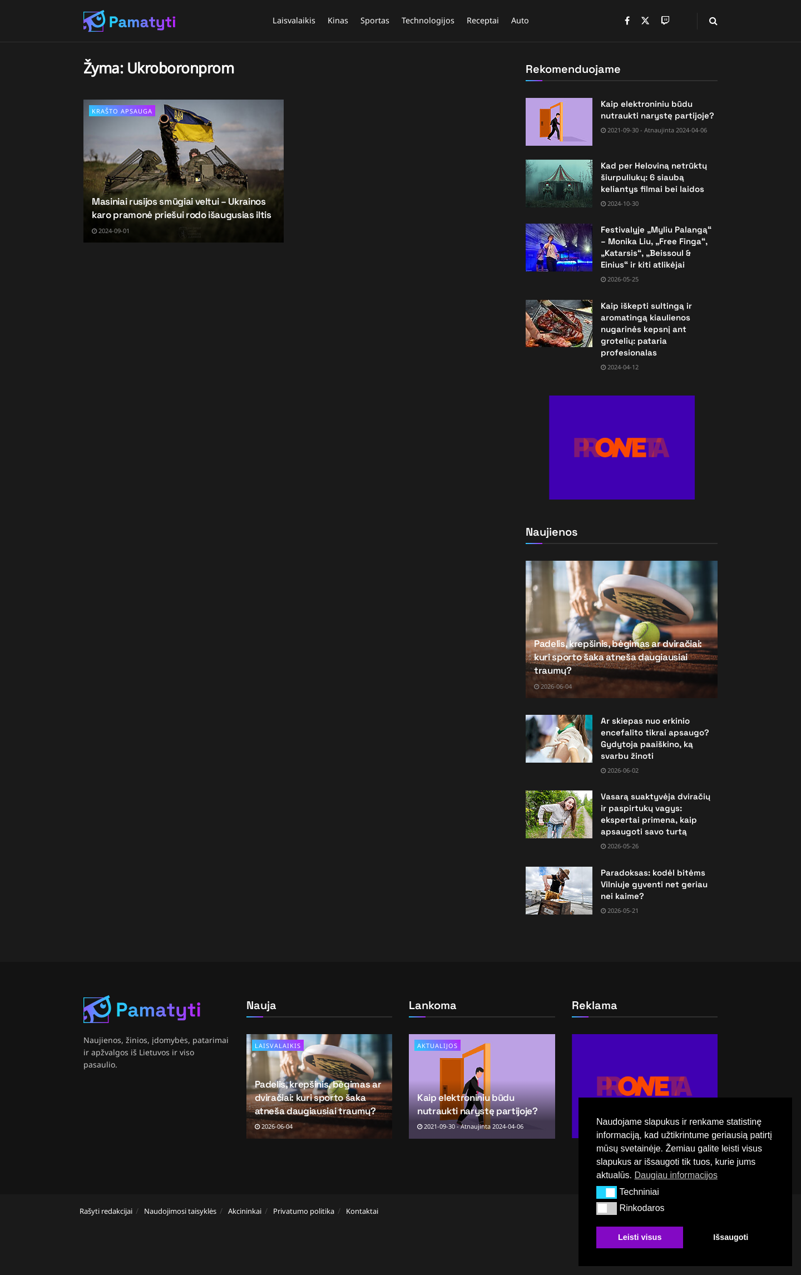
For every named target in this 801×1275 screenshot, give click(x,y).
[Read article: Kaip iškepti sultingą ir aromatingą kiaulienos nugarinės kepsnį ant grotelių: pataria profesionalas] (559, 324)
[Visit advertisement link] (622, 448)
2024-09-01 (111, 230)
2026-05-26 (620, 846)
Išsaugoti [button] (730, 1237)
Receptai (483, 20)
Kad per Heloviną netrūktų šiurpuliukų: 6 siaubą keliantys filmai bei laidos (654, 177)
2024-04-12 (620, 367)
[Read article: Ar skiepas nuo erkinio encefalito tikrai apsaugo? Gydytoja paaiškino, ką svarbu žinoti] (559, 739)
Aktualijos (437, 1045)
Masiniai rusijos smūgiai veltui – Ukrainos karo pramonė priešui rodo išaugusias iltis (181, 208)
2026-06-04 (553, 686)
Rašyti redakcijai (106, 1211)
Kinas (338, 20)
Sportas (374, 20)
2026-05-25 (620, 279)
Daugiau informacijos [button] (675, 1175)
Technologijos (428, 20)
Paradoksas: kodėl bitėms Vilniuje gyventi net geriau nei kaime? (654, 884)
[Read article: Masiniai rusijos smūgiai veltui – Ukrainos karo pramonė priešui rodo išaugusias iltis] (183, 171)
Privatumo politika (303, 1211)
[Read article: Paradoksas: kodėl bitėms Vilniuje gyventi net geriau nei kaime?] (559, 891)
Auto (520, 20)
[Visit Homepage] (129, 21)
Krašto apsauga (122, 111)
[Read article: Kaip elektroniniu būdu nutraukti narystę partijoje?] (559, 122)
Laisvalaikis (294, 20)
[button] (606, 1192)
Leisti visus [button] (639, 1237)
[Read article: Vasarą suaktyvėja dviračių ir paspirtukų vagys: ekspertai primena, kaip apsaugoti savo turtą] (559, 814)
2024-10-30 (620, 203)
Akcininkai (244, 1211)
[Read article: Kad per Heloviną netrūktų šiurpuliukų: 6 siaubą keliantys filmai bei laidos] (559, 183)
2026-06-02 (620, 770)
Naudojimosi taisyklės (180, 1211)
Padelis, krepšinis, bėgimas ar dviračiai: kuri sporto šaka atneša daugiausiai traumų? (618, 657)
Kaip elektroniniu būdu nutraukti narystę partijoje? (477, 1104)
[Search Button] (713, 21)
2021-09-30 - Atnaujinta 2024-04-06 (654, 130)
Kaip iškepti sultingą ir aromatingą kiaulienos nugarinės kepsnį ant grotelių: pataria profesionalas (646, 329)
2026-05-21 (620, 910)
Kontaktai (362, 1211)
